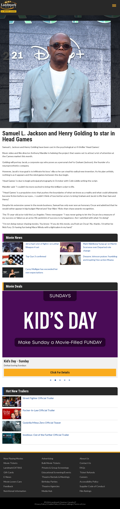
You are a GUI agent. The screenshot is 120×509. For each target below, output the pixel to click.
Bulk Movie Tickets (51, 463)
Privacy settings (66, 504)
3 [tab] (60, 380)
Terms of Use (79, 504)
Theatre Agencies (51, 486)
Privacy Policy (40, 504)
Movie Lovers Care (13, 481)
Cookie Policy (53, 504)
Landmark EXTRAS (13, 467)
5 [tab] (69, 380)
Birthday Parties (50, 481)
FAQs (82, 467)
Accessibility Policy (89, 481)
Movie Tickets (11, 463)
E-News (7, 477)
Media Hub (47, 491)
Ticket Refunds (87, 472)
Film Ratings (85, 491)
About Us (84, 458)
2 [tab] (55, 380)
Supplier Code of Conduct (92, 486)
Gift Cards (9, 472)
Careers (84, 477)
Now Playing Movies (13, 458)
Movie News (14, 238)
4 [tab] (64, 380)
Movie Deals (14, 286)
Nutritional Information (15, 491)
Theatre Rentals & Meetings (56, 477)
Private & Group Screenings (55, 467)
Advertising (47, 458)
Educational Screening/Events (56, 472)
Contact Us (85, 463)
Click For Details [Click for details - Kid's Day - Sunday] (60, 372)
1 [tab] (50, 380)
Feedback (8, 486)
